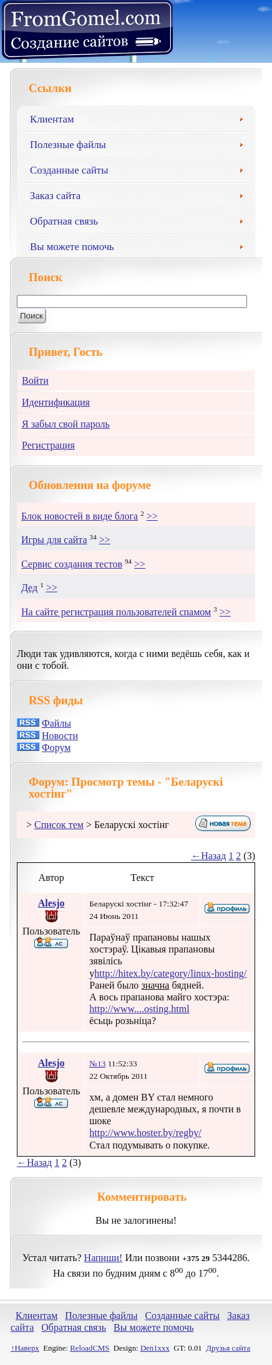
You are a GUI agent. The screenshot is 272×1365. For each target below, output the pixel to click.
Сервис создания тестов (71, 564)
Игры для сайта (54, 539)
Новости (60, 735)
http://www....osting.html (139, 1009)
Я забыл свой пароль (66, 424)
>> (152, 516)
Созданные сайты (141, 168)
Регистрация (48, 445)
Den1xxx (155, 1348)
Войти (35, 380)
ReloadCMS (89, 1348)
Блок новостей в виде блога (79, 516)
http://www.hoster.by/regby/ (145, 1132)
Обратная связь (141, 219)
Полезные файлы (141, 143)
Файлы (56, 723)
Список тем (59, 824)
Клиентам (141, 117)
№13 (97, 1063)
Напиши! (103, 1257)
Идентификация (56, 402)
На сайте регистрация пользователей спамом (116, 612)
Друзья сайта (228, 1348)
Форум (56, 747)
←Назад (208, 855)
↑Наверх (25, 1348)
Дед (29, 587)
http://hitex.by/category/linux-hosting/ (170, 973)
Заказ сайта (141, 194)
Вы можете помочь (141, 245)
